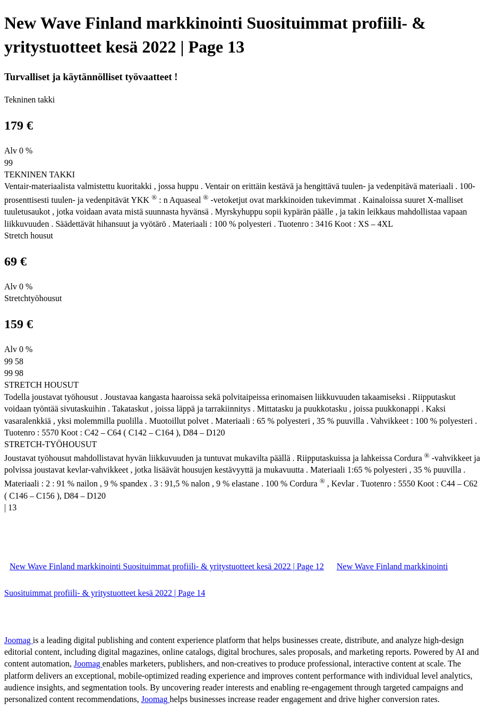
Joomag (18, 640)
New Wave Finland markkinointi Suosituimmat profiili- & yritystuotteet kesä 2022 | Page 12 (167, 566)
